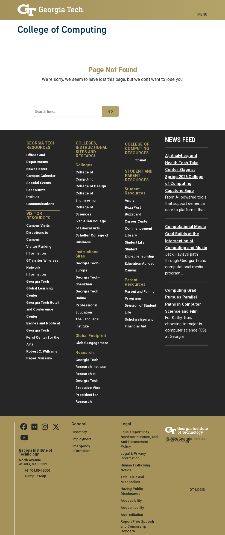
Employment (81, 439)
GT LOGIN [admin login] (197, 489)
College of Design (90, 186)
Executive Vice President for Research (87, 395)
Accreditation (132, 510)
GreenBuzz (35, 190)
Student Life (135, 242)
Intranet (139, 160)
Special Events (38, 183)
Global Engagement (91, 343)
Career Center (137, 221)
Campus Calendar (41, 176)
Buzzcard (133, 214)
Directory (79, 432)
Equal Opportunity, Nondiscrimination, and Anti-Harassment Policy (140, 437)
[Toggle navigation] (202, 8)
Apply (129, 200)
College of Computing (62, 29)
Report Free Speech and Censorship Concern (137, 521)
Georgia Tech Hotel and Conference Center (42, 309)
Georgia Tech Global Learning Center (39, 288)
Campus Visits (38, 225)
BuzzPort (133, 207)
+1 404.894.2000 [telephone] (37, 470)
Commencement (138, 228)
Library (131, 235)
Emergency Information (90, 446)
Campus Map (35, 476)
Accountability (132, 503)
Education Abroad (139, 263)
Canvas (131, 270)
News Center (37, 169)
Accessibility (131, 496)
